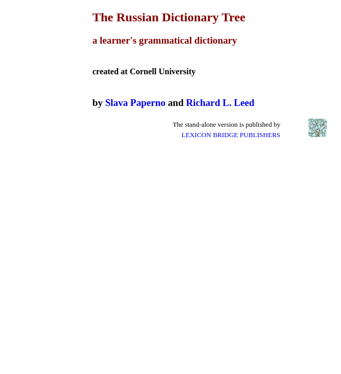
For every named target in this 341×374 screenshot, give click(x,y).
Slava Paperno (135, 102)
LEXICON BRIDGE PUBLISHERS (231, 135)
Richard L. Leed (220, 102)
